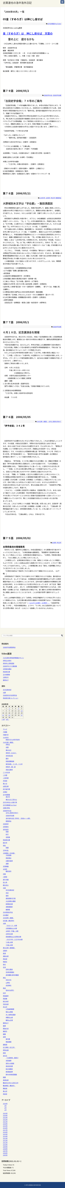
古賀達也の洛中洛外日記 (17, 3)
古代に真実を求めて (55, 421)
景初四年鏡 (9, 1066)
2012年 (5, 1140)
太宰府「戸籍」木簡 (12, 931)
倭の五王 (8, 750)
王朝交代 (6, 677)
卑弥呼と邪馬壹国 (8, 663)
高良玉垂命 (9, 770)
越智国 (5, 1044)
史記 (7, 893)
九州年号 (42, 198)
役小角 (5, 882)
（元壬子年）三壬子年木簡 (14, 939)
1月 (5, 1110)
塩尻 (7, 896)
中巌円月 (6, 735)
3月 (5, 1106)
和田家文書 (6, 672)
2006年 (5, 1153)
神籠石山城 (9, 1017)
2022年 (5, 1120)
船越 (7, 847)
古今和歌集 (6, 795)
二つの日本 (6, 772)
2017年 (5, 1130)
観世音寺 (8, 871)
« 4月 (3, 719)
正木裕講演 (6, 674)
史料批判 (6, 829)
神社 (4, 978)
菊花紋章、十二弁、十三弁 (14, 764)
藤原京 (5, 1031)
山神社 (8, 983)
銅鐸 (4, 1077)
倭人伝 (5, 783)
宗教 (4, 874)
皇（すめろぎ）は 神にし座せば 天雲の (28, 33)
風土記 (5, 1091)
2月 (5, 1108)
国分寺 (5, 843)
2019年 (5, 1126)
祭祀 (4, 988)
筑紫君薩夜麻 (10, 761)
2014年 (5, 1136)
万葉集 (5, 732)
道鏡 (7, 864)
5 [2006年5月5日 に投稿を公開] (18, 709)
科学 (4, 993)
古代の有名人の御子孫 (10, 802)
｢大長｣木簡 (9, 942)
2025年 (5, 1113)
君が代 (8, 797)
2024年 (5, 1115)
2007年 (5, 1151)
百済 (4, 967)
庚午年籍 (6, 880)
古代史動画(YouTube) (54, 24)
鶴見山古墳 (9, 1020)
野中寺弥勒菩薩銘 (11, 1074)
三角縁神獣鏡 (10, 1009)
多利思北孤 (9, 756)
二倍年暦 (6, 778)
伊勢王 (8, 744)
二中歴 (5, 775)
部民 (4, 1053)
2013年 (5, 1138)
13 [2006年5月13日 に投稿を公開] (22, 711)
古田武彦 (6, 824)
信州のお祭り (10, 990)
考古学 (53, 198)
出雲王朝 (6, 786)
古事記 (5, 792)
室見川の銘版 (10, 1063)
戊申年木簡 (9, 934)
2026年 (5, 1104)
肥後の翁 (6, 1028)
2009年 (5, 1147)
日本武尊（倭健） (8, 918)
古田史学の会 (48, 95)
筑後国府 (6, 996)
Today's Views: (8, 1165)
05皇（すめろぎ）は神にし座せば (23, 19)
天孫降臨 (6, 866)
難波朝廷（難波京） (9, 1086)
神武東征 (8, 858)
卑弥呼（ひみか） (11, 753)
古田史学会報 (57, 95)
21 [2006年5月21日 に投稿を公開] (3, 715)
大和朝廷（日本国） (9, 853)
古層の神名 (6, 808)
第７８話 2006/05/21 (17, 193)
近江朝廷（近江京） (9, 1047)
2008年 (5, 1149)
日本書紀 (6, 915)
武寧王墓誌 (9, 969)
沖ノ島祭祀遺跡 (11, 1015)
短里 (7, 831)
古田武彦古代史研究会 (10, 695)
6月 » (7, 719)
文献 (4, 888)
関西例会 (58, 198)
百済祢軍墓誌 (10, 972)
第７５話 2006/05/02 (17, 538)
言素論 (8, 837)
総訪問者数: (7, 1173)
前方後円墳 (6, 789)
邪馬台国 (6, 1050)
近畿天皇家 (9, 861)
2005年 (5, 1155)
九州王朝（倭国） (42, 421)
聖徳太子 (6, 680)
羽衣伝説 (6, 1004)
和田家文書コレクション (10, 698)
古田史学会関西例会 (9, 647)
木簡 (4, 923)
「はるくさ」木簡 (11, 925)
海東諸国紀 (9, 907)
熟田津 (5, 959)
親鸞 (4, 1034)
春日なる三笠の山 (11, 799)
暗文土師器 (9, 1012)
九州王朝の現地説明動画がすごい (13, 658)
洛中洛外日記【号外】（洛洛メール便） (18, 818)
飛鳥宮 (5, 1094)
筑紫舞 (5, 999)
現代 (4, 964)
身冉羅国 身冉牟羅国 (12, 975)
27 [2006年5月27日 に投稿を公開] (22, 715)
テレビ (5, 729)
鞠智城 (5, 1088)
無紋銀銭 (8, 1042)
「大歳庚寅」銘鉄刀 (12, 1058)
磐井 (7, 758)
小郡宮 (5, 877)
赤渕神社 (8, 985)
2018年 (5, 1128)
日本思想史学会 (8, 912)
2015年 (5, 1134)
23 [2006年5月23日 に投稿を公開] (9, 715)
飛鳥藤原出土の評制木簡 (13, 937)
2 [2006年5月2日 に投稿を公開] (9, 709)
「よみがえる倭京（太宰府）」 (39, 603)
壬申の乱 (6, 850)
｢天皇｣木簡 (9, 945)
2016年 (5, 1132)
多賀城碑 (8, 1060)
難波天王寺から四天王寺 (10, 1083)
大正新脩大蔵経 (11, 901)
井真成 (5, 781)
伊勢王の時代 (7, 661)
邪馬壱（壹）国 (11, 767)
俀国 (7, 747)
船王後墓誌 (9, 1069)
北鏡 (4, 692)
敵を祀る (6, 885)
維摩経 (8, 909)
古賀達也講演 (7, 669)
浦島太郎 (6, 956)
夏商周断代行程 (11, 898)
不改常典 (8, 855)
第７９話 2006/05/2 (16, 91)
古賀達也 (6, 827)
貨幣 (4, 1037)
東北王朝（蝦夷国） (9, 948)
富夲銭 (8, 1039)
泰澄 (4, 953)
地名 (4, 845)
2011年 (5, 1143)
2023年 (5, 1117)
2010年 (5, 1145)
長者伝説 (6, 1080)
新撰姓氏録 (9, 904)
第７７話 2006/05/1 (16, 322)
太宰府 (48, 198)
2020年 (5, 1124)
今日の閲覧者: (7, 1168)
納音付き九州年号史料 (13, 740)
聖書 (4, 1026)
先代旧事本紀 (7, 690)
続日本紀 (6, 1001)
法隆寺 (5, 951)
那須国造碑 (9, 1072)
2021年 (5, 1122)
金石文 (5, 1056)
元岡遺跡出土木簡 (11, 928)
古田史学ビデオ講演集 (10, 666)
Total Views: (7, 1170)
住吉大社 (8, 980)
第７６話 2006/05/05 (17, 417)
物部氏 (5, 962)
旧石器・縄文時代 (8, 921)
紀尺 (7, 834)
